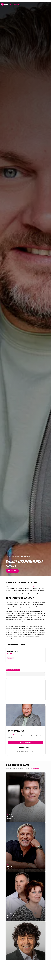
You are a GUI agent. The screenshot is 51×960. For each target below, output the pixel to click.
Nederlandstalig (15, 556)
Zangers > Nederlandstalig (13, 669)
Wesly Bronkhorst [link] (25, 556)
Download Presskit (25, 674)
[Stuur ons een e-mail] (35, 0)
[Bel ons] (46, 0)
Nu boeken (12, 571)
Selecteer (10, 658)
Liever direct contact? (25, 747)
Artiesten (8, 556)
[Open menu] (49, 4)
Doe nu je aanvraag (25, 742)
